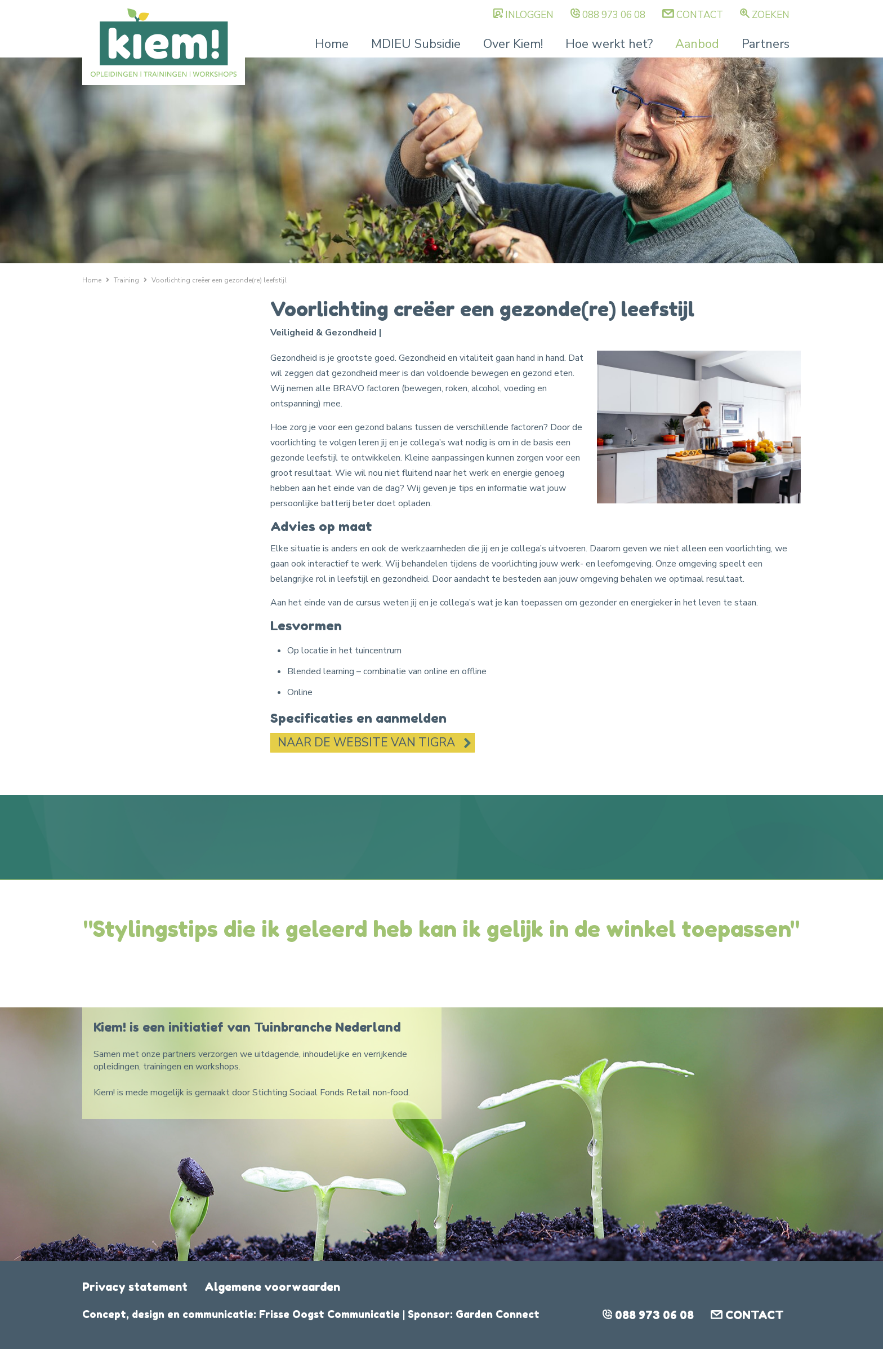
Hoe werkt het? (609, 44)
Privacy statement (135, 1287)
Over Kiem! (513, 44)
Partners (766, 44)
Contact (699, 14)
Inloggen (529, 14)
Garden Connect (497, 1314)
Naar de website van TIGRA (366, 742)
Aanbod (697, 44)
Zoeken (771, 14)
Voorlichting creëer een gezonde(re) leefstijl (219, 280)
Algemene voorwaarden (272, 1287)
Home (332, 44)
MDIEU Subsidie (416, 44)
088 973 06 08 (613, 14)
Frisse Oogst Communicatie (329, 1314)
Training (126, 280)
